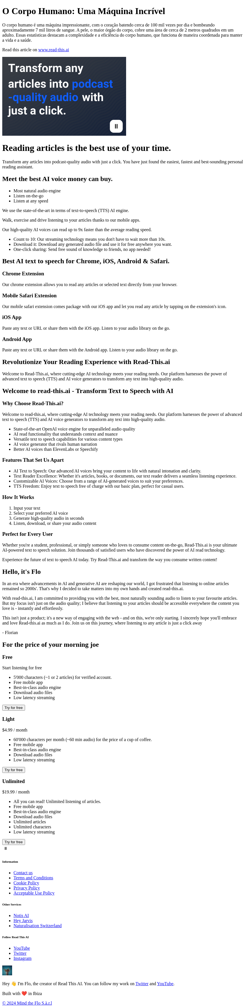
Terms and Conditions (33, 877)
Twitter (20, 953)
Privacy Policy (27, 888)
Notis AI (21, 915)
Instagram (23, 958)
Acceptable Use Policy (34, 893)
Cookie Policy (26, 882)
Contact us (23, 872)
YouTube (22, 948)
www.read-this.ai (53, 49)
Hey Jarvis (23, 920)
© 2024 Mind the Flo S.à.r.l (27, 1003)
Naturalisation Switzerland (38, 925)
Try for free (14, 708)
